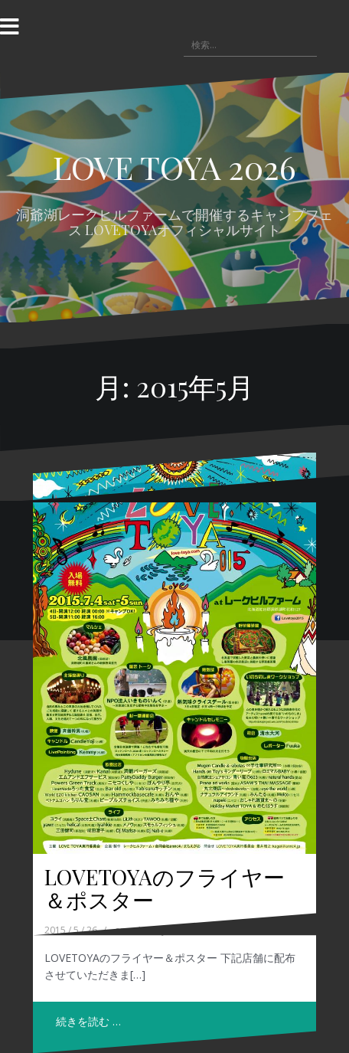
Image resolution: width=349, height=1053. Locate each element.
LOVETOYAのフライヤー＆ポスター (164, 888)
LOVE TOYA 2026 (174, 167)
